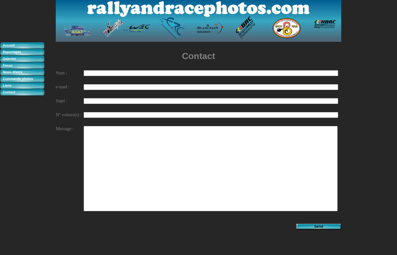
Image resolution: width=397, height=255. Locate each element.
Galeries (9, 59)
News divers (12, 72)
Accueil (9, 45)
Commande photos (18, 79)
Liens (7, 86)
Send (318, 226)
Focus (8, 65)
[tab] (23, 45)
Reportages (12, 52)
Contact (9, 92)
